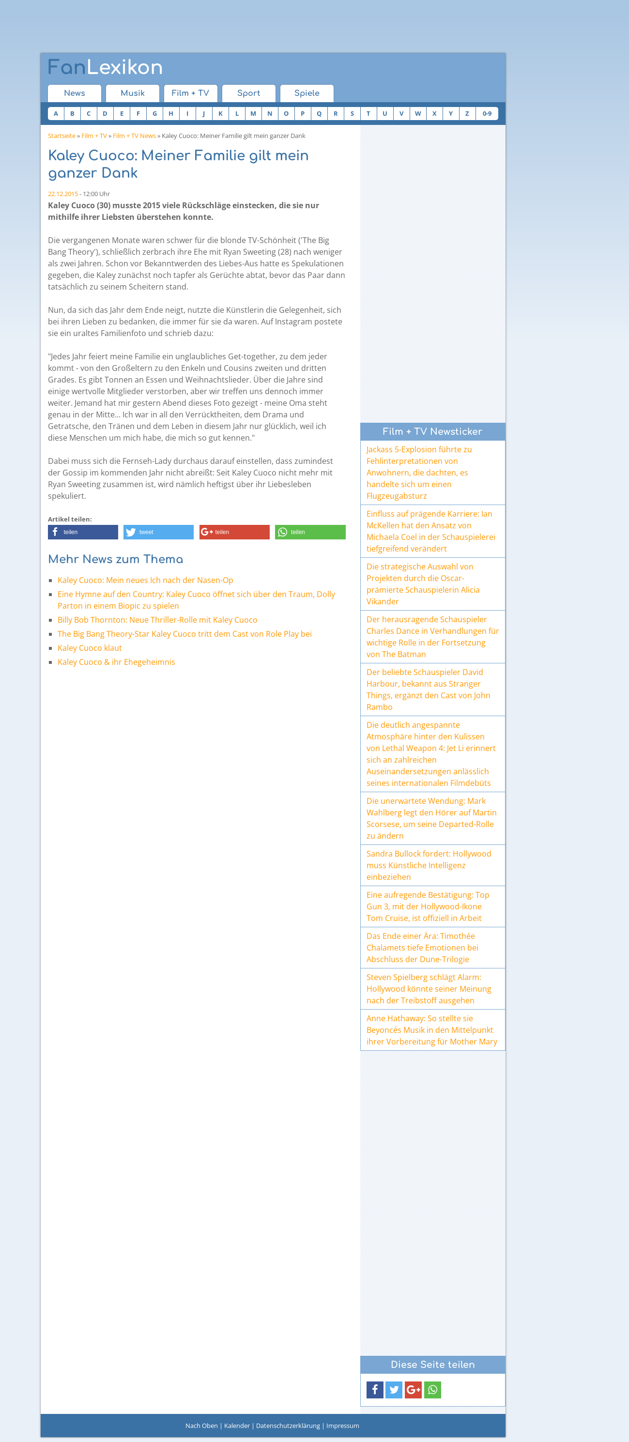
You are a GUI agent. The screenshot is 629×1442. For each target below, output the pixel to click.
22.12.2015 (63, 193)
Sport (248, 93)
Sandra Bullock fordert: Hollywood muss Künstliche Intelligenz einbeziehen (429, 865)
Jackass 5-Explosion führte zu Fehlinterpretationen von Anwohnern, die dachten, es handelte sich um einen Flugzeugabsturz (419, 472)
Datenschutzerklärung (288, 1425)
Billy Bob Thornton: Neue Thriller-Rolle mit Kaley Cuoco (158, 619)
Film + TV (190, 93)
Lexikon (105, 67)
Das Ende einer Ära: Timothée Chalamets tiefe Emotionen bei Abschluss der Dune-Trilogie (422, 948)
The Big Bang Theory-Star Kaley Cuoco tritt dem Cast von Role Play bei (185, 634)
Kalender (237, 1425)
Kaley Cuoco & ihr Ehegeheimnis (116, 662)
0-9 (487, 113)
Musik (133, 93)
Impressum (342, 1425)
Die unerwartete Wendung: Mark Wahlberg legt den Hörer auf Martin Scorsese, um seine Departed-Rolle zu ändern (432, 818)
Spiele (307, 93)
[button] (83, 532)
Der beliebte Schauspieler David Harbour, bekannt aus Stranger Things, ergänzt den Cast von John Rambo (429, 689)
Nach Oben (201, 1425)
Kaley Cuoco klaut (90, 648)
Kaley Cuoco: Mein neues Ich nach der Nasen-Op (145, 580)
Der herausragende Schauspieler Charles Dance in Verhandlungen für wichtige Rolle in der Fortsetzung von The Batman (433, 637)
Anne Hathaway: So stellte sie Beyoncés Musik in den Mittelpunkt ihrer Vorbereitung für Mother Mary (432, 1030)
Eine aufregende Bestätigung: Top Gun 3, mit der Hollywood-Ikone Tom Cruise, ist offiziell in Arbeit (428, 906)
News (74, 93)
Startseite (62, 135)
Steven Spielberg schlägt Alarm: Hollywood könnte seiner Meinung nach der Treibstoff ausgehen (429, 989)
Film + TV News (134, 135)
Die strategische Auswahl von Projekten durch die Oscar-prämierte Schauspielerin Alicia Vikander (423, 584)
